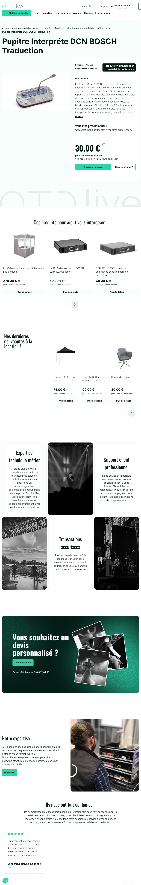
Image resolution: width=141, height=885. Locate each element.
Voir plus (79, 117)
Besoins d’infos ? (124, 167)
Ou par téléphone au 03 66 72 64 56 (30, 673)
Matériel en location (19, 13)
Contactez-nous (84, 129)
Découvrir (9, 772)
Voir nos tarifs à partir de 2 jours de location (96, 158)
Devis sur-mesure (93, 167)
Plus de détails (24, 292)
